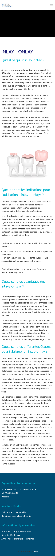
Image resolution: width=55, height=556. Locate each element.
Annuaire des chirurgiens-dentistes (17, 539)
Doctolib (5, 497)
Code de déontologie (10, 535)
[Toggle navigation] (52, 5)
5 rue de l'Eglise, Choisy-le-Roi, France (18, 489)
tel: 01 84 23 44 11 (9, 493)
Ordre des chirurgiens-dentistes (16, 531)
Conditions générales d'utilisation (16, 516)
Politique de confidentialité (13, 512)
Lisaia (36, 551)
